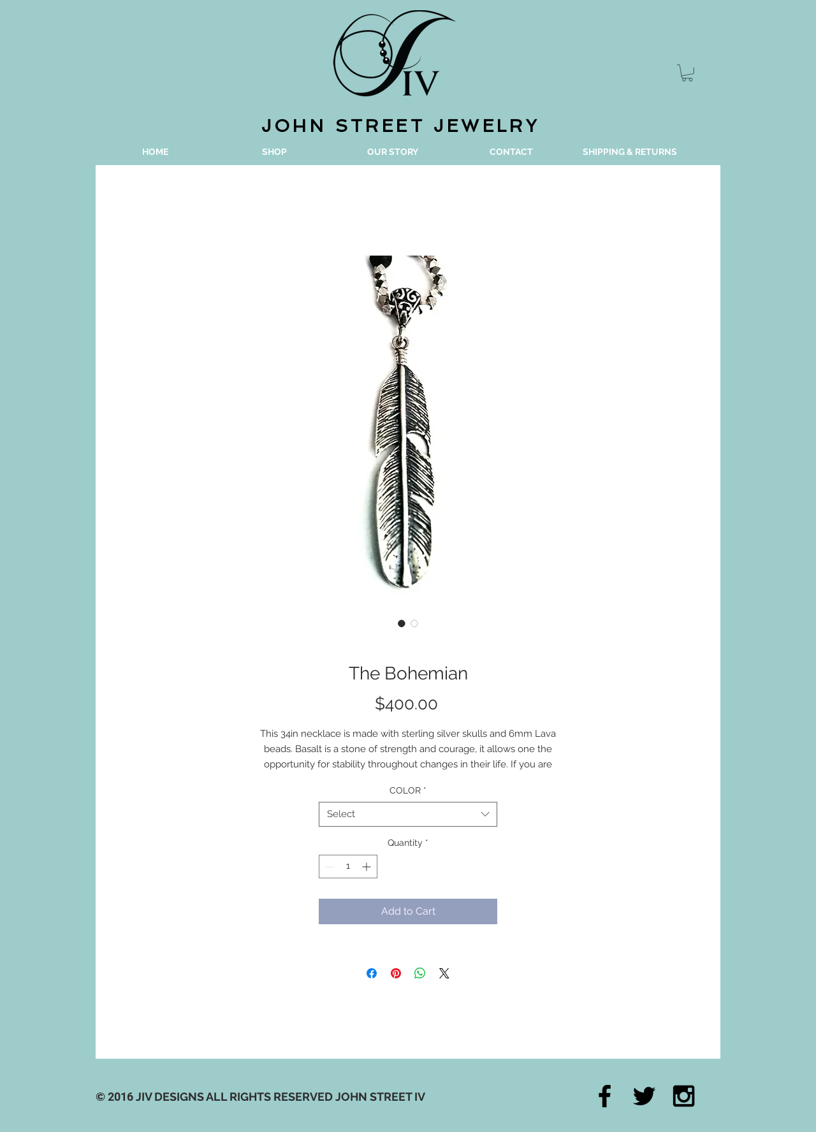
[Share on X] (444, 973)
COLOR (408, 790)
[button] (687, 73)
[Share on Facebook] (371, 973)
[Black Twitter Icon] (644, 1096)
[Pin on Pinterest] (396, 973)
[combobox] (408, 814)
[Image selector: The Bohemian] (401, 623)
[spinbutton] (348, 866)
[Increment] (367, 866)
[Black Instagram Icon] (684, 1096)
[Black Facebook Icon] (605, 1096)
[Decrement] (329, 866)
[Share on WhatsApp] (420, 973)
